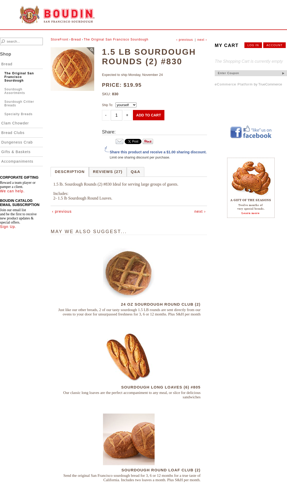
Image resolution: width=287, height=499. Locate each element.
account (274, 45)
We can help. (12, 191)
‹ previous (184, 40)
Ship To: (107, 105)
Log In (253, 45)
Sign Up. (8, 227)
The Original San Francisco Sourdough (19, 77)
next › (202, 40)
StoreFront (59, 39)
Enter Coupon (228, 73)
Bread (6, 64)
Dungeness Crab (17, 142)
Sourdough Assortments (14, 91)
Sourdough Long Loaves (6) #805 (161, 387)
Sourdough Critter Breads (19, 103)
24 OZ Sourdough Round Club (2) (161, 304)
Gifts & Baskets (16, 152)
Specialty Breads (18, 114)
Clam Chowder (15, 123)
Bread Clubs (13, 133)
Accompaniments (17, 161)
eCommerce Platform (234, 84)
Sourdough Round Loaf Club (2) (161, 470)
